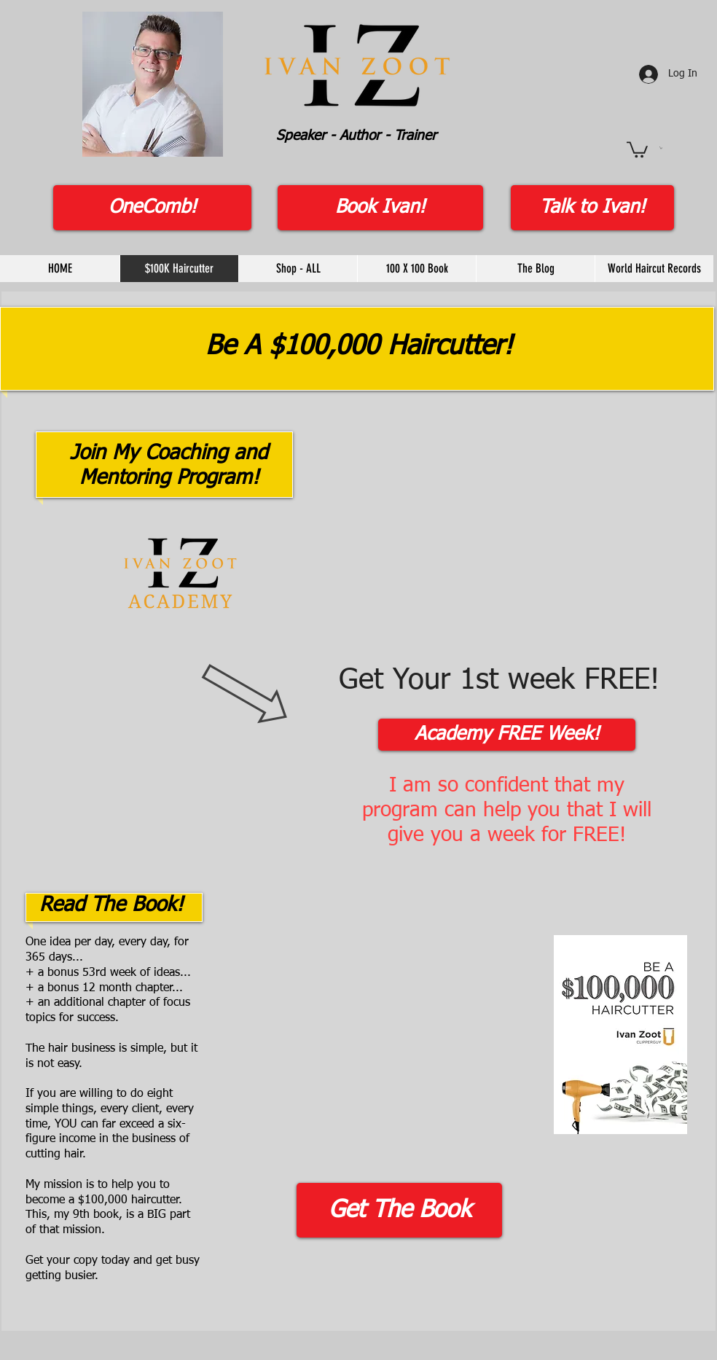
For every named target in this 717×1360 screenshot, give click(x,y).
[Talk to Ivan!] (592, 207)
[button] (637, 148)
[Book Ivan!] (380, 207)
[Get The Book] (399, 1210)
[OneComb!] (152, 207)
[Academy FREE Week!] (506, 735)
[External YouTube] (374, 1021)
